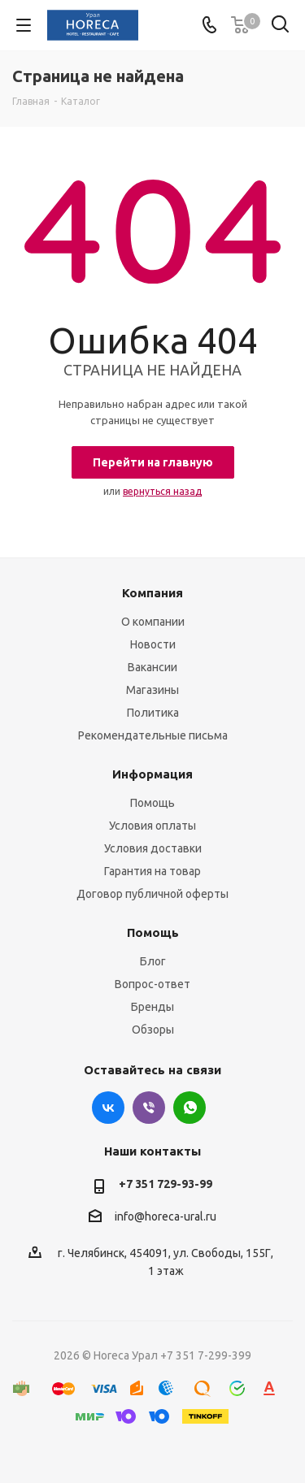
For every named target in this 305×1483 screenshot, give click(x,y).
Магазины (152, 689)
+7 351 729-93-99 (165, 1183)
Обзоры (153, 1029)
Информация (152, 774)
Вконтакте (108, 1107)
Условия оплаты (152, 825)
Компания (152, 593)
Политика (153, 712)
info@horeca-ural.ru (165, 1217)
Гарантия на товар (152, 871)
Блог (153, 961)
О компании (153, 621)
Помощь (152, 802)
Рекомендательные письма (153, 735)
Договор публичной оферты (152, 893)
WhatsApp (189, 1107)
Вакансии (152, 667)
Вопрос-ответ (152, 984)
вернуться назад (162, 491)
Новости (153, 644)
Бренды (152, 1006)
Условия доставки (153, 848)
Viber (149, 1107)
